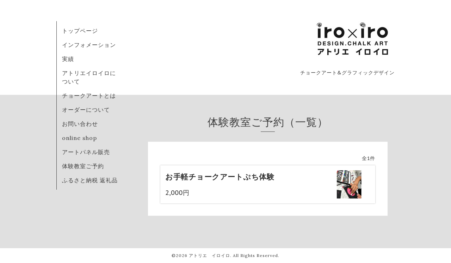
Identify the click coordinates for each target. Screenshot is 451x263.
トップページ (80, 30)
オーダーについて (86, 109)
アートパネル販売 (86, 151)
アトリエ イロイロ (209, 255)
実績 (68, 58)
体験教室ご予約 (83, 166)
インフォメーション (89, 44)
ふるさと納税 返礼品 (90, 180)
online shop (79, 137)
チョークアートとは (89, 95)
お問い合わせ (80, 123)
